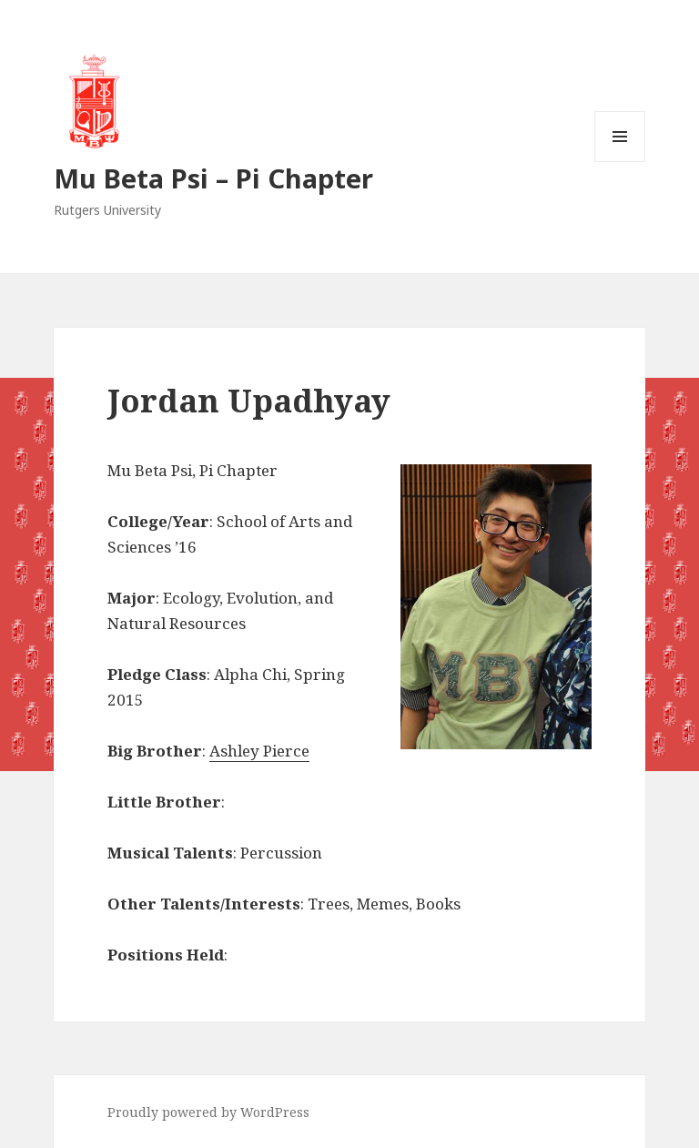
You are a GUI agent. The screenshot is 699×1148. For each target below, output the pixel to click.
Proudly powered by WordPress (208, 1112)
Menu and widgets (620, 161)
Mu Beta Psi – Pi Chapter (213, 178)
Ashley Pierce (259, 750)
